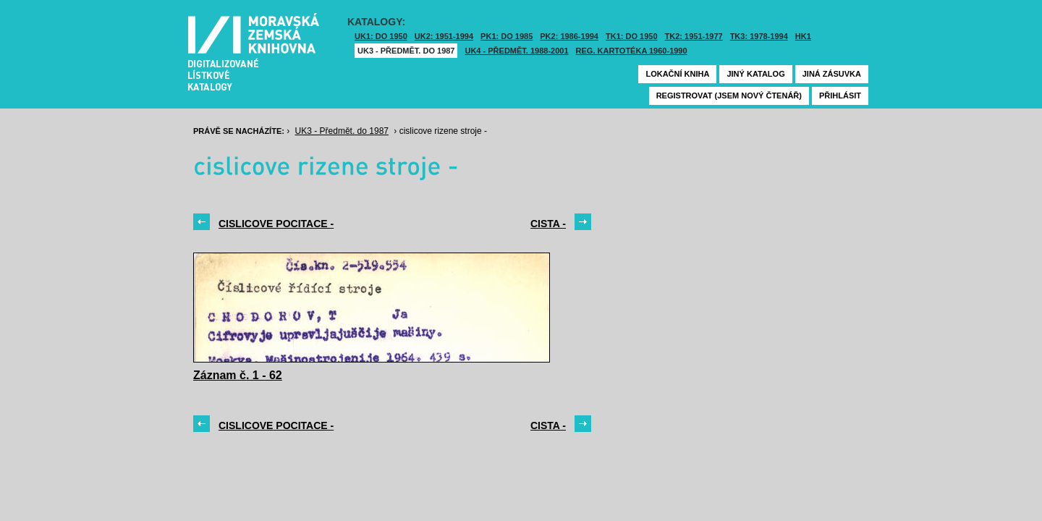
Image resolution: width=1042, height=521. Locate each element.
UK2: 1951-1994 (444, 36)
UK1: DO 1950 (381, 36)
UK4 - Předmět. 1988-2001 (516, 50)
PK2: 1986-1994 (569, 36)
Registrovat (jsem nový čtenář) (729, 95)
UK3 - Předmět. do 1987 (405, 50)
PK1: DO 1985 (506, 36)
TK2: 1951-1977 (694, 36)
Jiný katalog (755, 73)
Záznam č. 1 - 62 (237, 375)
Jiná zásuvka (831, 73)
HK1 (803, 36)
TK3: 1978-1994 (759, 36)
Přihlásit (840, 95)
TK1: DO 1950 (632, 36)
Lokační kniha (677, 73)
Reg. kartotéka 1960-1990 (631, 50)
